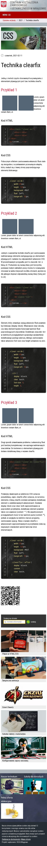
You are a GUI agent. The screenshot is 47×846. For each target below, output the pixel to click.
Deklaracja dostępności (11, 839)
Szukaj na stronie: (10, 618)
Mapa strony (26, 839)
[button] (6, 15)
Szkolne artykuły (9, 20)
